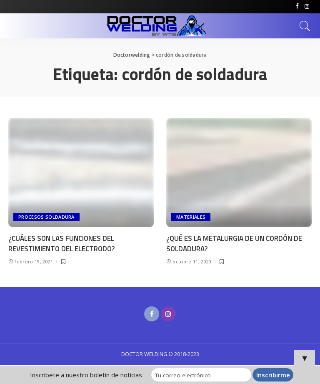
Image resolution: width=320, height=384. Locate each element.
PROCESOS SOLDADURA (46, 217)
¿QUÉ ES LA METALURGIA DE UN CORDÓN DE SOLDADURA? (234, 243)
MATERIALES (190, 217)
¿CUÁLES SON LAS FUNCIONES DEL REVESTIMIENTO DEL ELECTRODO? (61, 243)
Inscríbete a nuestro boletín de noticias (86, 375)
